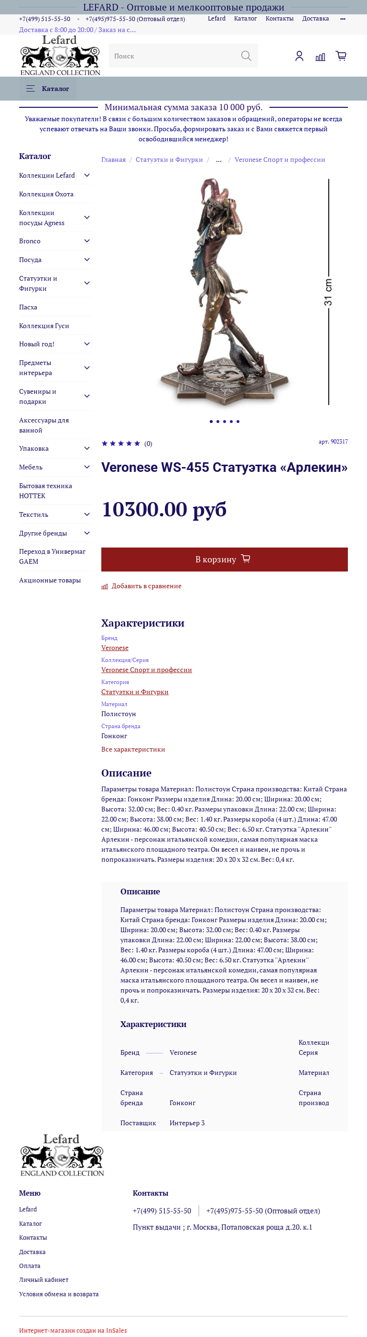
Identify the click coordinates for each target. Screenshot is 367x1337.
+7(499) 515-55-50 (44, 19)
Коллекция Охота (46, 193)
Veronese (115, 647)
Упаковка (34, 448)
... (219, 159)
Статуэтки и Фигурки (169, 159)
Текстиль (33, 514)
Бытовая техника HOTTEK (45, 490)
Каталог (245, 18)
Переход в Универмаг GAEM (52, 556)
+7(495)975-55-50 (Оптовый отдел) (135, 19)
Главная (113, 159)
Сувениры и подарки (37, 396)
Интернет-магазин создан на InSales (73, 1330)
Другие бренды (43, 532)
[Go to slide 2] (217, 421)
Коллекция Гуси (44, 325)
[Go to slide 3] (224, 421)
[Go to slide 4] (231, 421)
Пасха (28, 306)
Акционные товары (50, 579)
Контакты (280, 18)
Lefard (217, 18)
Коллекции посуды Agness (42, 217)
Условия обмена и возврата (59, 1294)
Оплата (30, 1266)
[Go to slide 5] (238, 421)
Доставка (315, 18)
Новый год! (36, 343)
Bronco (30, 240)
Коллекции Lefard (47, 175)
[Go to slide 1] (211, 421)
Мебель (31, 466)
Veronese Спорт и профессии (280, 159)
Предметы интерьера (35, 367)
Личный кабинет (43, 1280)
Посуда (30, 259)
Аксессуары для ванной (44, 424)
